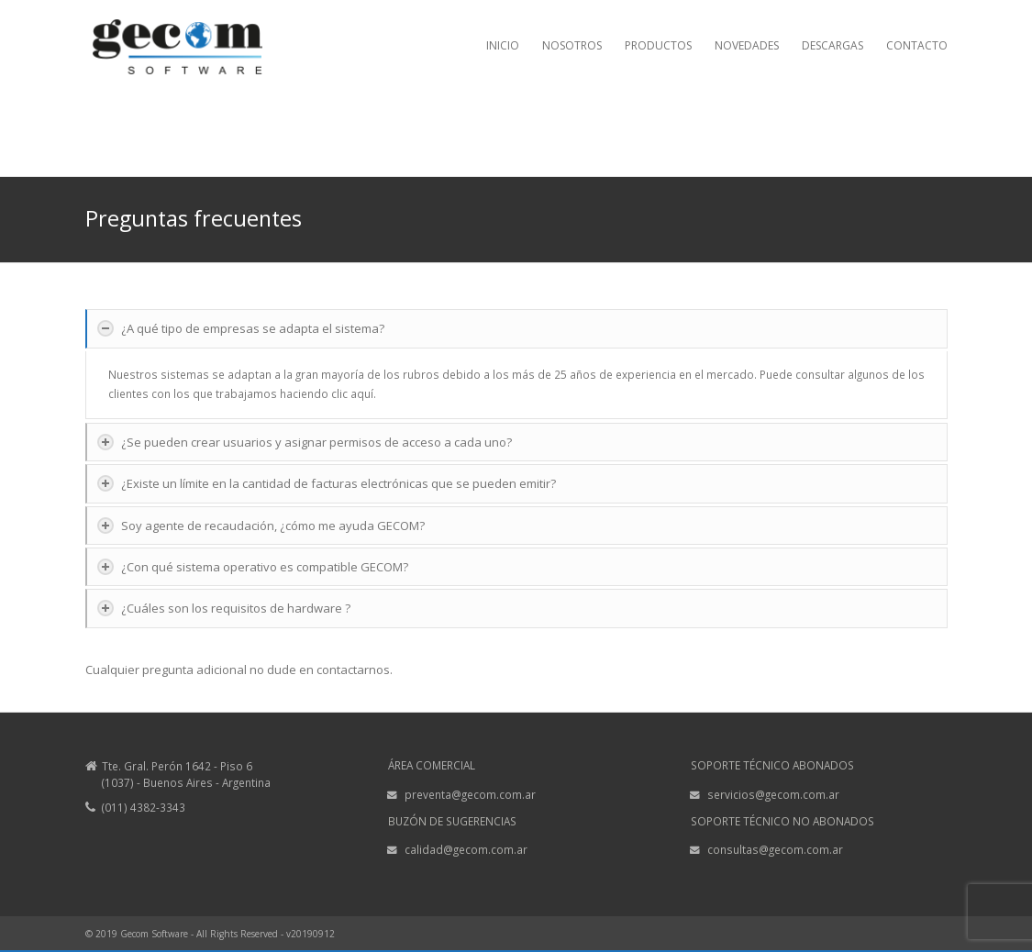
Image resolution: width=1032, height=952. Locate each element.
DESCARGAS (832, 45)
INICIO (502, 45)
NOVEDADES (747, 45)
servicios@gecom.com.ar (773, 794)
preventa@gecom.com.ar (470, 794)
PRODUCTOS (658, 45)
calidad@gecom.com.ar (466, 849)
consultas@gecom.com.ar (775, 849)
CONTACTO (917, 45)
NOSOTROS (572, 45)
